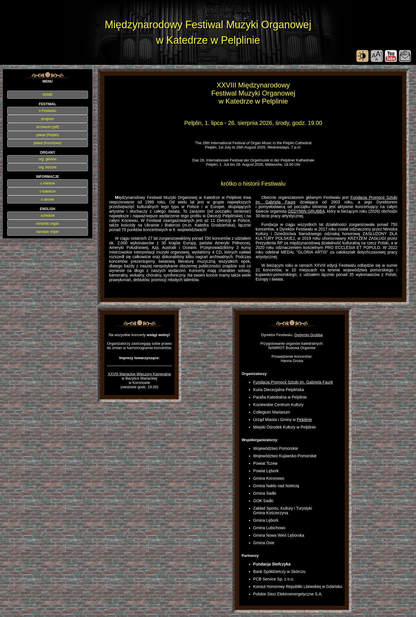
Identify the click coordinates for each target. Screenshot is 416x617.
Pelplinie (304, 419)
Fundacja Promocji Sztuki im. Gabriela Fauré (293, 382)
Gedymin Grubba (308, 335)
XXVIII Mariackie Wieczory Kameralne (139, 374)
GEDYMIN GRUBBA (306, 211)
